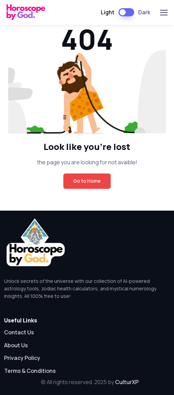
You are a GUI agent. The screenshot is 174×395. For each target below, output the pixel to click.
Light (107, 12)
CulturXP (127, 382)
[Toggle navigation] (163, 12)
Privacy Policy (22, 358)
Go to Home (87, 181)
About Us (16, 345)
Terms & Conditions (30, 371)
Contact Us (19, 332)
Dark (144, 12)
